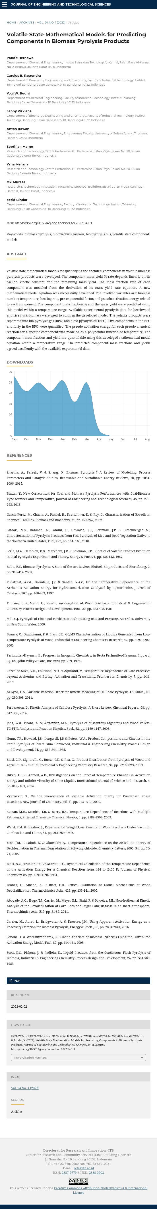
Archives (26, 22)
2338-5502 (96, 1172)
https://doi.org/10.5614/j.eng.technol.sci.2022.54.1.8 (53, 223)
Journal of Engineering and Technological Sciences (61, 4)
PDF (16, 980)
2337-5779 (69, 1172)
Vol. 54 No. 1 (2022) (51, 22)
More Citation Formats (30, 1057)
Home (11, 22)
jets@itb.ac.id (84, 1168)
